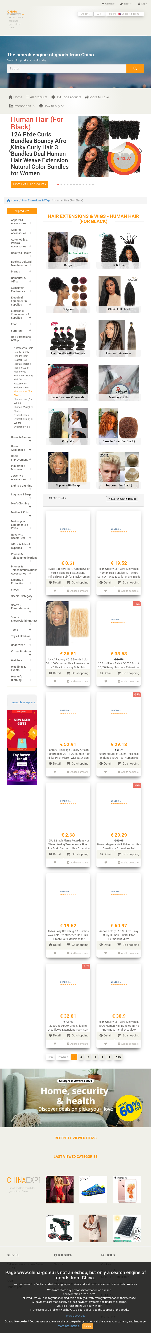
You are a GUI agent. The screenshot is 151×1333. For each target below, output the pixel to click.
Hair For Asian (21, 367)
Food (14, 324)
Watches (16, 660)
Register (126, 4)
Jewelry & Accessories (18, 477)
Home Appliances (18, 448)
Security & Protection (17, 581)
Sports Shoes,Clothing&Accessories (29, 619)
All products (37, 97)
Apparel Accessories (18, 231)
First (50, 1053)
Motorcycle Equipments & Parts (19, 525)
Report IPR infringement (116, 1272)
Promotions (22, 106)
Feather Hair (20, 360)
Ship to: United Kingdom (125, 14)
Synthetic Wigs (22, 427)
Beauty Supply (21, 352)
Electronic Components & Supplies (20, 314)
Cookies (106, 1260)
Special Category (21, 596)
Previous (63, 1053)
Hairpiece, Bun (21, 387)
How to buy (51, 106)
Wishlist (108, 4)
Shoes (15, 589)
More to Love (97, 97)
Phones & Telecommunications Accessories (24, 570)
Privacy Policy (109, 1266)
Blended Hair (21, 356)
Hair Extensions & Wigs (36, 200)
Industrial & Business (18, 467)
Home (15, 97)
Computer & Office (18, 279)
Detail (55, 582)
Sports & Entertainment (20, 606)
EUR (100, 14)
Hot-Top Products (66, 97)
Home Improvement (19, 458)
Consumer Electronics (18, 289)
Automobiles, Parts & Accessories (19, 243)
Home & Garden (21, 437)
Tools (14, 629)
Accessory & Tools (23, 348)
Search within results (122, 498)
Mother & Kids (20, 512)
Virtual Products (21, 651)
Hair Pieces (20, 371)
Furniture (17, 330)
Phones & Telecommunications (24, 556)
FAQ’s (10, 1276)
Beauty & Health (21, 252)
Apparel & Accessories (18, 221)
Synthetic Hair (21, 415)
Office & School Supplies (20, 546)
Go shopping (77, 582)
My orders (13, 1270)
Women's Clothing (16, 678)
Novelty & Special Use (18, 536)
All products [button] (22, 211)
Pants (57, 1266)
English (85, 14)
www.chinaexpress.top (26, 702)
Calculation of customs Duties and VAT (25, 1262)
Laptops (59, 1279)
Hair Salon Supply (23, 375)
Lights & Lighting (21, 485)
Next (118, 1053)
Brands (15, 271)
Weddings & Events (18, 668)
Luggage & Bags (21, 494)
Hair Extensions (22, 364)
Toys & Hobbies (20, 636)
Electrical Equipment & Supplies (19, 301)
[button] (140, 151)
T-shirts (58, 1260)
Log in (142, 4)
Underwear (18, 645)
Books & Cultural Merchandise (21, 263)
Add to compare (77, 590)
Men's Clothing (20, 503)
